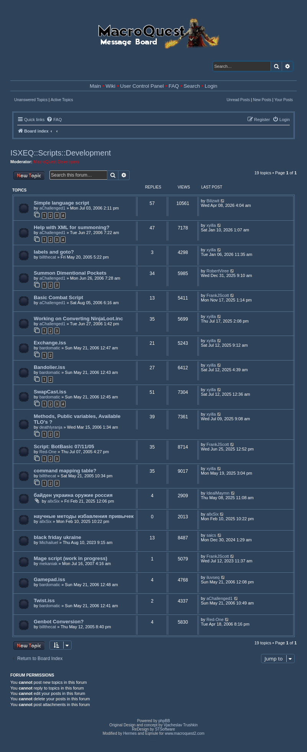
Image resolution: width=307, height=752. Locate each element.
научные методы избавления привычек (84, 516)
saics (211, 535)
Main (95, 86)
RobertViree (218, 271)
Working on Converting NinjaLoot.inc (78, 318)
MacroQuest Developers (56, 161)
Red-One (48, 451)
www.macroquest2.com (184, 733)
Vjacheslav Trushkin (181, 725)
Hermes (130, 733)
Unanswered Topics (31, 100)
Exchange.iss (50, 343)
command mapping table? (65, 470)
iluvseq (213, 577)
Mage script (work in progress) (70, 558)
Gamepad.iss (49, 579)
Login (211, 86)
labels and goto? (54, 252)
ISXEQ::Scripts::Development (60, 153)
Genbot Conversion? (59, 621)
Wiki (111, 86)
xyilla (211, 225)
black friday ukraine (57, 537)
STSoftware (165, 729)
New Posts (262, 100)
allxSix (54, 501)
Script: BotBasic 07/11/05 (64, 446)
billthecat (47, 257)
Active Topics (62, 100)
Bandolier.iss (49, 367)
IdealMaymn (218, 493)
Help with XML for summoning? (72, 227)
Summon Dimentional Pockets (70, 273)
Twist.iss (44, 600)
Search (192, 86)
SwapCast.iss (50, 392)
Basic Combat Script (58, 297)
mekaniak (48, 563)
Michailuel (48, 542)
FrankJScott (218, 295)
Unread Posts (238, 100)
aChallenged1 (52, 208)
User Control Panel (142, 86)
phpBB (164, 721)
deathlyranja (50, 427)
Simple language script (61, 203)
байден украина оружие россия (73, 495)
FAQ (174, 86)
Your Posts (283, 100)
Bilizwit (213, 200)
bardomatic (49, 348)
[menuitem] (54, 119)
